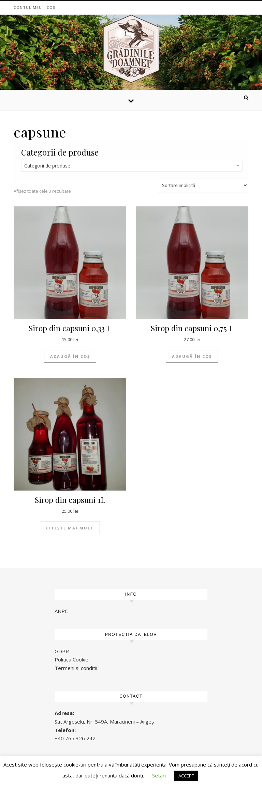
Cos (51, 7)
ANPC (61, 611)
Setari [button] (159, 775)
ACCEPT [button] (186, 776)
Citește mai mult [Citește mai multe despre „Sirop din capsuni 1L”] (70, 527)
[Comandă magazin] (202, 185)
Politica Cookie (71, 659)
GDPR (62, 651)
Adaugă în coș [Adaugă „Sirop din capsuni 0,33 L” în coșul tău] (70, 356)
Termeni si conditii (76, 668)
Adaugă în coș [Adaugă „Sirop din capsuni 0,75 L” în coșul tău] (192, 356)
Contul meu (28, 7)
